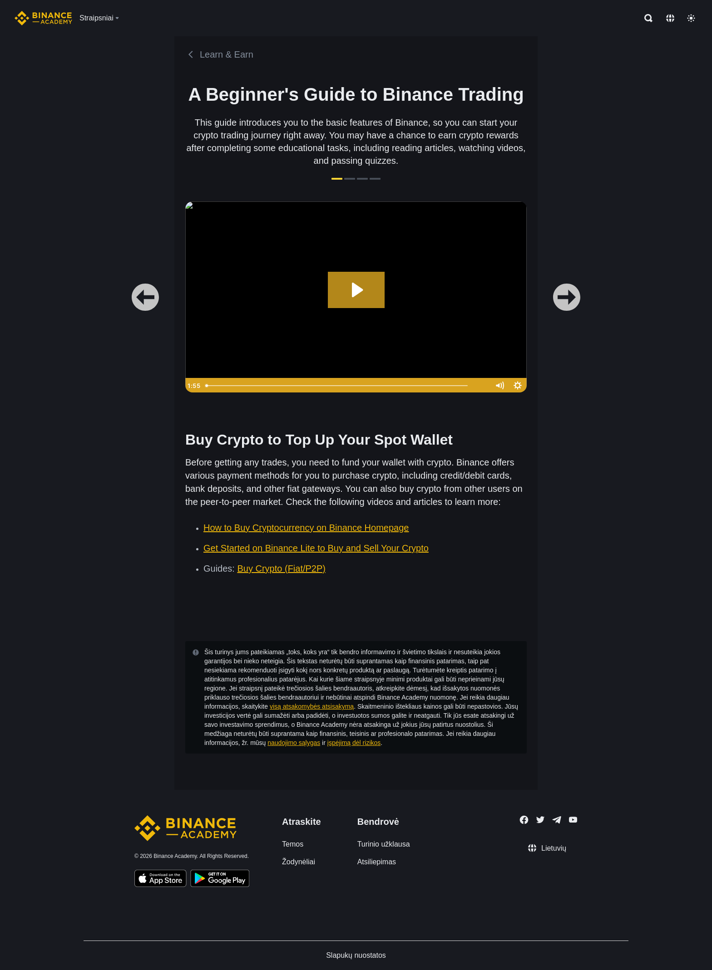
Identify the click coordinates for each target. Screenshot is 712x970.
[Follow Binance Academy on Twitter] (540, 819)
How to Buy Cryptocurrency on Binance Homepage (306, 528)
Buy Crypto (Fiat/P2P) (281, 568)
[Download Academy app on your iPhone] (160, 880)
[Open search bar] (646, 18)
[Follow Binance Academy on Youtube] (573, 820)
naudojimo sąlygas (293, 742)
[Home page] (43, 18)
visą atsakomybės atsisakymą (312, 706)
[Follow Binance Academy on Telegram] (556, 820)
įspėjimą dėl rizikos (354, 742)
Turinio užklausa (383, 844)
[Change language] (670, 18)
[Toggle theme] (691, 18)
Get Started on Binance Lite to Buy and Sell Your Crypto (316, 548)
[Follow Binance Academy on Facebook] (524, 819)
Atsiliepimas (376, 862)
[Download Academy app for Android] (219, 880)
